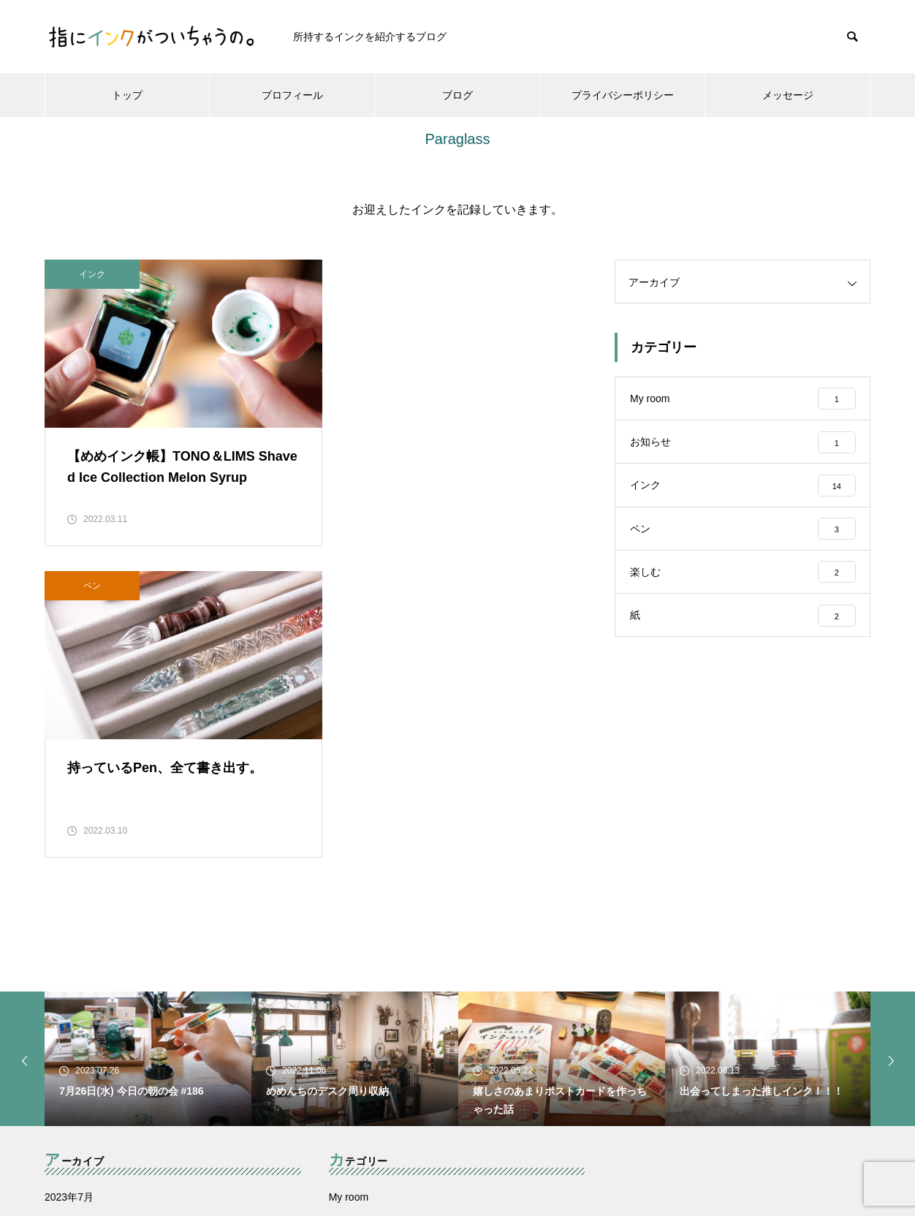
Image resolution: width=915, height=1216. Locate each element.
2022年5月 (69, 1048)
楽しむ (344, 1078)
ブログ (457, 95)
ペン (377, 274)
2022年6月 (69, 1017)
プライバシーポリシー (623, 95)
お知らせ (349, 986)
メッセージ (787, 95)
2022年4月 (69, 1078)
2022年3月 (69, 1109)
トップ (127, 95)
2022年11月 (72, 986)
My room (348, 956)
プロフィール (292, 95)
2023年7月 (69, 956)
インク (92, 274)
